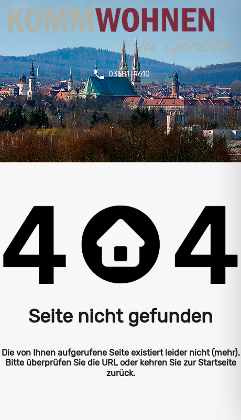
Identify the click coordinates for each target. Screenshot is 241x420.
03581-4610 (129, 74)
